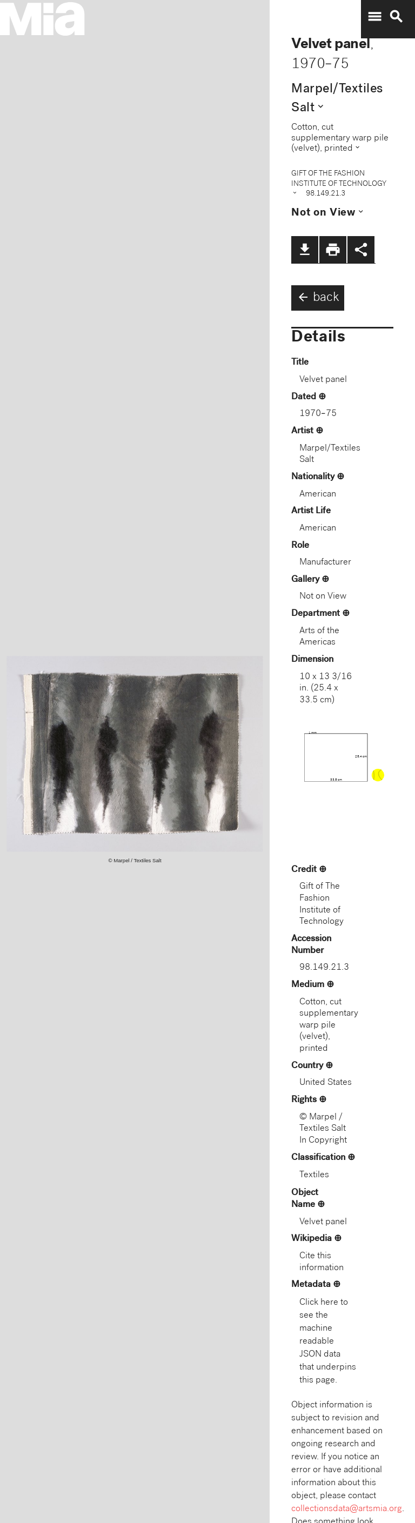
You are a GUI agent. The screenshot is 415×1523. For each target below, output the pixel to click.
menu (374, 17)
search (396, 17)
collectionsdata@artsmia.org (346, 1509)
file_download (305, 249)
